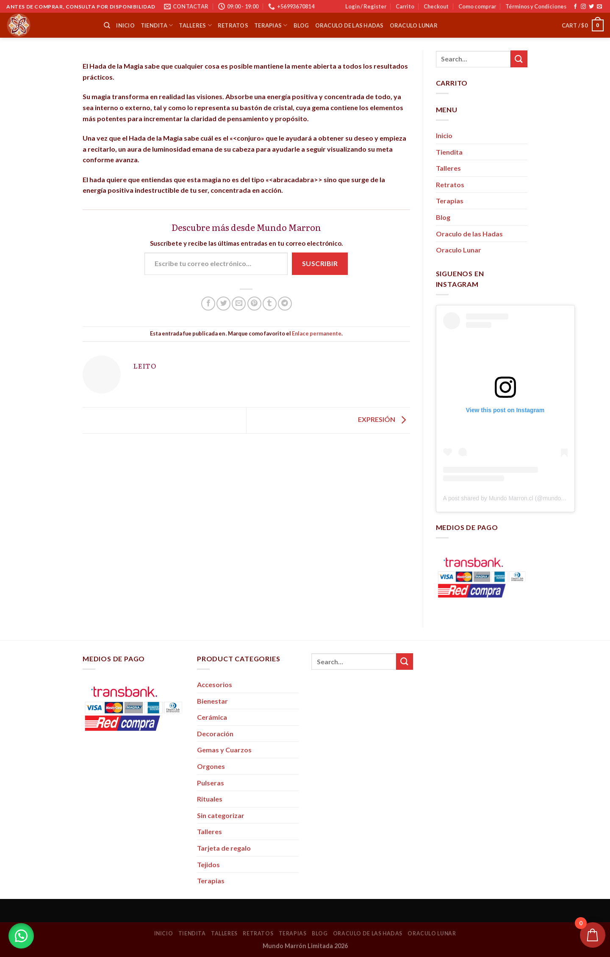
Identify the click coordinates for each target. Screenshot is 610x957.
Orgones (211, 766)
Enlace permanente (316, 333)
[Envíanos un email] (599, 7)
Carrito (405, 6)
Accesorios (214, 684)
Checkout (436, 6)
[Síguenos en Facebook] (575, 7)
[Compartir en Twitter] (223, 304)
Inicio (125, 25)
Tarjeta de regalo (224, 848)
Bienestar (212, 701)
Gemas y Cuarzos (224, 750)
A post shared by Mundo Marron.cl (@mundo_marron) (514, 498)
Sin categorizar (220, 815)
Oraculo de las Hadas (349, 25)
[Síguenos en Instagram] (583, 7)
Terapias (271, 25)
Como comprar (477, 6)
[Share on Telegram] (285, 304)
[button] (21, 936)
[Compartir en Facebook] (208, 304)
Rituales (209, 799)
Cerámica (212, 717)
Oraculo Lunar (414, 25)
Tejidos (208, 864)
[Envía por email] (239, 304)
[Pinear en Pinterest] (254, 304)
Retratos (233, 25)
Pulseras (210, 783)
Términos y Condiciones (535, 6)
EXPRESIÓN (384, 420)
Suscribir (320, 263)
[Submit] (518, 58)
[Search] (107, 25)
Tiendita (157, 25)
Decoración (215, 734)
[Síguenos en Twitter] (591, 7)
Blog (301, 25)
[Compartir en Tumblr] (270, 304)
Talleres (195, 25)
